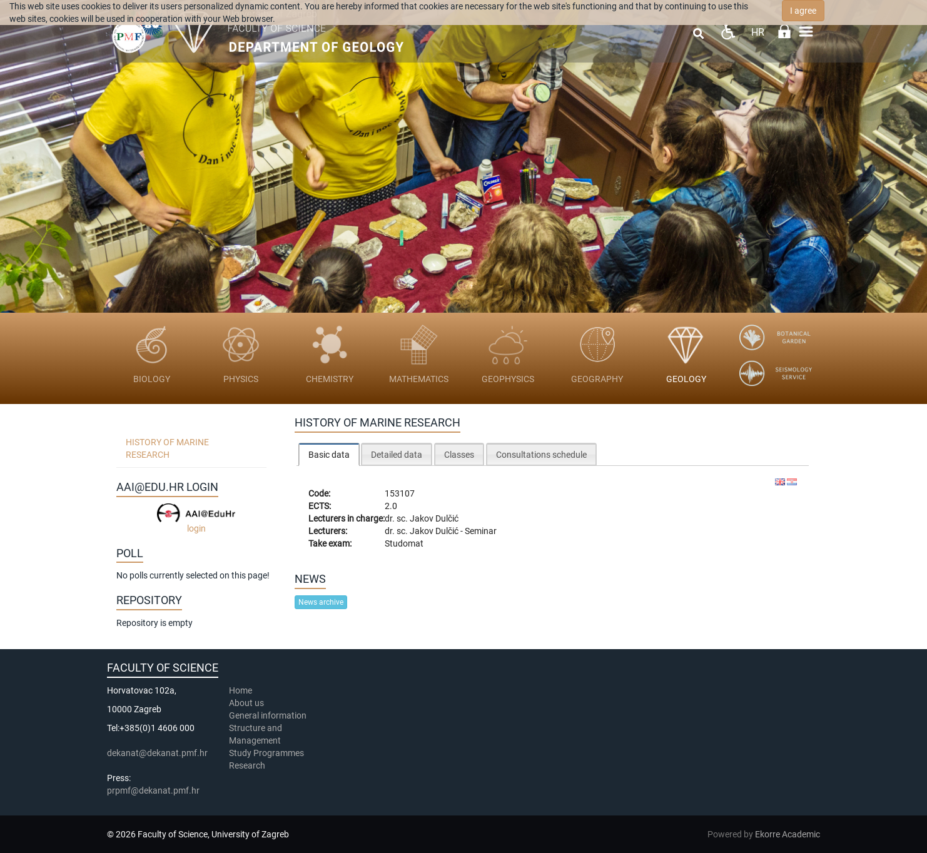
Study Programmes (266, 753)
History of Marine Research (167, 448)
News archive (320, 602)
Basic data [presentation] (329, 455)
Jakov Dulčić (434, 518)
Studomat (404, 543)
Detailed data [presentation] (396, 455)
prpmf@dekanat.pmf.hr (153, 790)
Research (248, 765)
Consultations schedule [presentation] (541, 455)
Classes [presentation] (459, 455)
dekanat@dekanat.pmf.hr (157, 753)
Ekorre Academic (787, 834)
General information (267, 715)
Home (240, 690)
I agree (803, 11)
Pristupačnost (728, 32)
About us (247, 703)
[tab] (329, 454)
